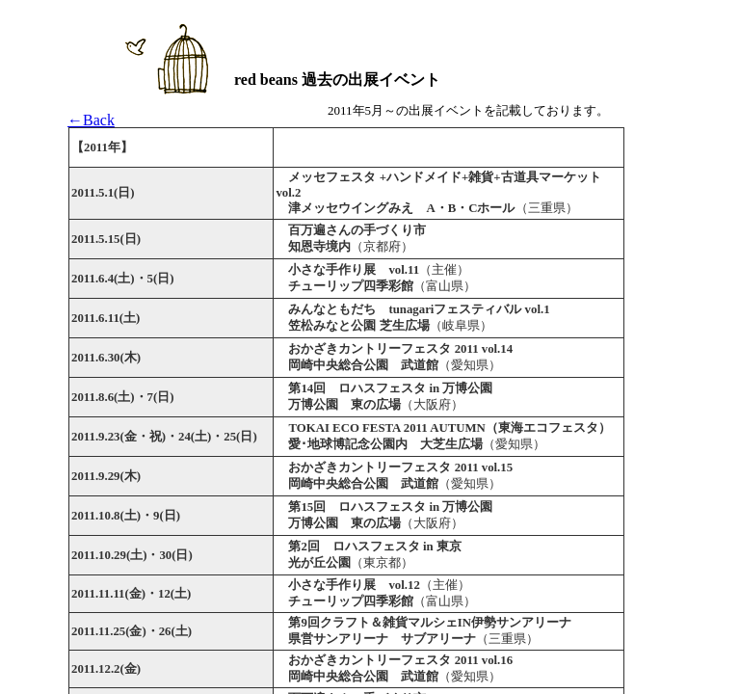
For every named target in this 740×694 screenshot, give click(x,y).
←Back (91, 120)
